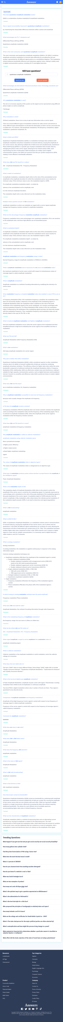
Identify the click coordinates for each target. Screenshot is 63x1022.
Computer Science (37, 974)
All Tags (5, 959)
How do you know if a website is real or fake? (17, 871)
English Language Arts (38, 968)
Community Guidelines (8, 983)
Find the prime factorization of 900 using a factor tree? (20, 852)
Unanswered (6, 962)
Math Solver (6, 995)
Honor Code (6, 986)
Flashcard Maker (7, 989)
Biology (34, 962)
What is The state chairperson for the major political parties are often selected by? (28, 921)
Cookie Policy (35, 998)
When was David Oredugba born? (13, 876)
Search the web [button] (20, 80)
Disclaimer (35, 995)
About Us (34, 983)
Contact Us (35, 986)
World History (35, 965)
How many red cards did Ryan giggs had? (15, 886)
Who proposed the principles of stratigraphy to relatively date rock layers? (26, 906)
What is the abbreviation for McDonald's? (15, 896)
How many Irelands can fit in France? (14, 911)
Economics (35, 977)
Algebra (34, 956)
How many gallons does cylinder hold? (15, 847)
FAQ (4, 998)
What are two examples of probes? (13, 881)
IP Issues (34, 1001)
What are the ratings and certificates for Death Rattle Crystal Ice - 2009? (25, 916)
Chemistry (34, 959)
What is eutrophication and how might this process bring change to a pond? (26, 926)
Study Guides (6, 992)
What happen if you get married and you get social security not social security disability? (30, 842)
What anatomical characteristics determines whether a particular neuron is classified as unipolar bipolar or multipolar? (30, 932)
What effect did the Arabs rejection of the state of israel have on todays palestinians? (29, 938)
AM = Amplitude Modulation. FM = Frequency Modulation (20, 632)
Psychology (35, 971)
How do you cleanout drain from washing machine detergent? (21, 867)
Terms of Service (36, 989)
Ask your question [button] (42, 80)
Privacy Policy (35, 992)
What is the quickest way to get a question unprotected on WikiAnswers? (25, 891)
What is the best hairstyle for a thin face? (15, 901)
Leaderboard (6, 956)
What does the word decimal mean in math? (16, 857)
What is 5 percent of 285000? (12, 862)
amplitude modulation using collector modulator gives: (19, 438)
